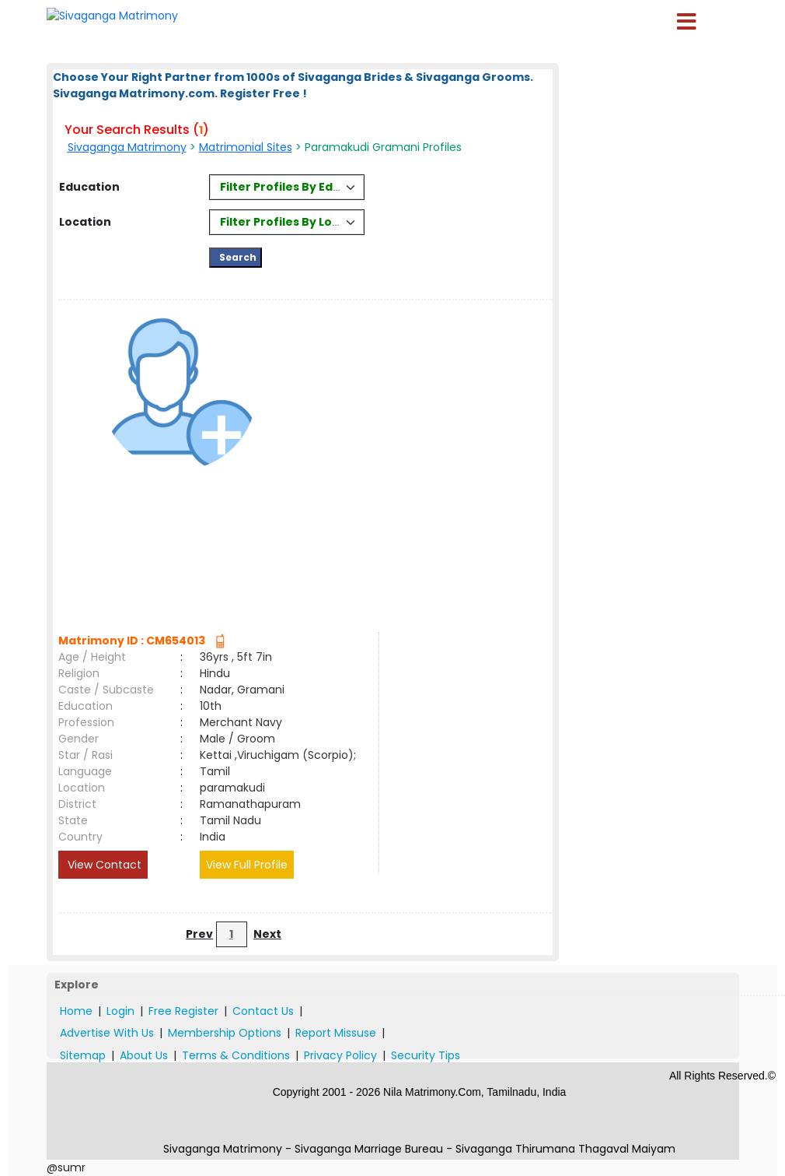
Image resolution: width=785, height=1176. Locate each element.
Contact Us (263, 1011)
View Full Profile (247, 864)
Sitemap (83, 1055)
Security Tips (425, 1055)
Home (76, 1011)
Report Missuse (335, 1033)
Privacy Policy (340, 1055)
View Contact (103, 864)
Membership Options (224, 1033)
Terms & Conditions (236, 1055)
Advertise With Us (107, 1033)
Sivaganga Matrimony (127, 147)
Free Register (183, 1011)
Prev (199, 934)
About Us (144, 1055)
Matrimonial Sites (245, 147)
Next (267, 934)
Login (120, 1011)
